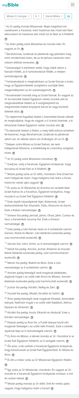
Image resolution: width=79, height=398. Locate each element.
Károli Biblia (53, 16)
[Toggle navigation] (72, 4)
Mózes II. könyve (17, 16)
